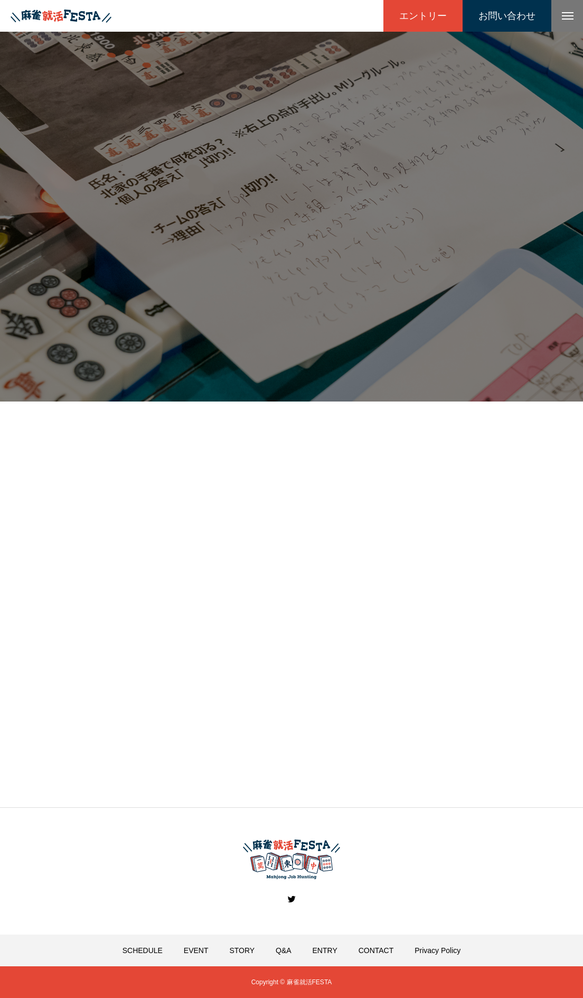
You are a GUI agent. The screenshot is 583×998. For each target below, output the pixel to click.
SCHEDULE (143, 950)
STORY (242, 950)
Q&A (284, 950)
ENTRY (325, 950)
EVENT (196, 950)
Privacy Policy (437, 950)
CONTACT (376, 950)
